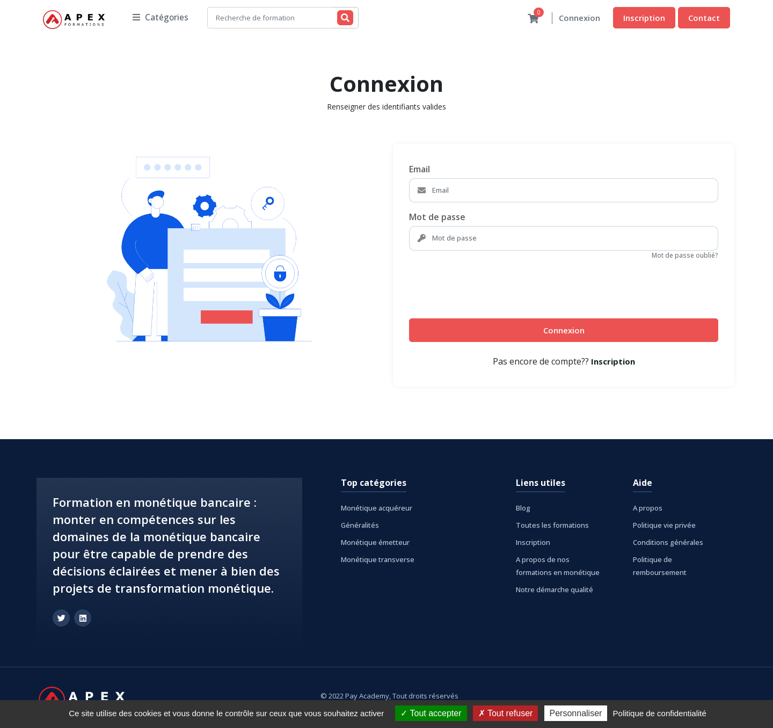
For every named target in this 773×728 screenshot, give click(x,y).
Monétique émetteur (375, 543)
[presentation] (490, 285)
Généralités (360, 525)
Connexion (579, 18)
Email (419, 170)
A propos (647, 508)
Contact (704, 17)
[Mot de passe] (573, 239)
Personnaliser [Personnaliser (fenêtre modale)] (576, 713)
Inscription (644, 17)
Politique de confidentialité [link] (659, 713)
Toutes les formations (552, 525)
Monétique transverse (377, 560)
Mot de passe (437, 217)
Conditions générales (668, 543)
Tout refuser (505, 713)
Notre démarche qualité (554, 590)
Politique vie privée (664, 525)
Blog (523, 508)
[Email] (573, 191)
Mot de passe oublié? (685, 255)
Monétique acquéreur (376, 508)
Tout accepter (430, 713)
